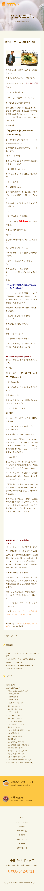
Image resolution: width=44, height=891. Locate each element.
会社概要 (22, 844)
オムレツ (12, 700)
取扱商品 (22, 826)
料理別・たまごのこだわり (16, 691)
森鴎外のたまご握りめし (14, 662)
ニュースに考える (13, 736)
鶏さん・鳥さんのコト (15, 754)
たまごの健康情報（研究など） (17, 730)
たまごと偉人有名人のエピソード (18, 760)
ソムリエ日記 (18, 624)
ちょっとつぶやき (13, 721)
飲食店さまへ (12, 727)
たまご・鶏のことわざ (15, 757)
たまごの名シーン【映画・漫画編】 (19, 762)
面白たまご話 (12, 706)
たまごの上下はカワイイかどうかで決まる (20, 659)
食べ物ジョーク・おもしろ (16, 751)
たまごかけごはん (15, 703)
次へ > (14, 636)
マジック (12, 712)
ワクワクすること (13, 709)
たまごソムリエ (22, 822)
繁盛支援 (22, 835)
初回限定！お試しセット (22, 782)
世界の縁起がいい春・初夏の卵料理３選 (19, 665)
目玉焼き (12, 697)
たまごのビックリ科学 (15, 742)
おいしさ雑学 (12, 733)
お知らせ (9, 685)
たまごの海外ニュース (15, 724)
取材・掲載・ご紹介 (14, 718)
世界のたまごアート (14, 748)
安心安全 (10, 739)
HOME (22, 818)
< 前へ (7, 636)
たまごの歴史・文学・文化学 (17, 745)
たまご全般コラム (13, 715)
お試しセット (22, 839)
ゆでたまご (12, 694)
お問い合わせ (17, 797)
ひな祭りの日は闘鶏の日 (14, 669)
